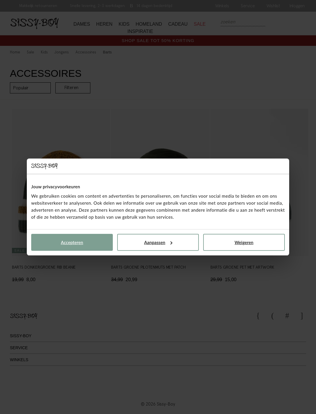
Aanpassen (158, 242)
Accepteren (72, 242)
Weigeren (244, 242)
